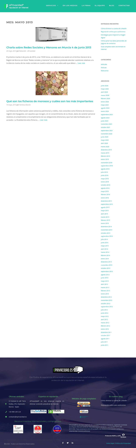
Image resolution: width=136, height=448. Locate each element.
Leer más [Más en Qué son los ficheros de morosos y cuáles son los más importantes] (43, 120)
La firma (86, 5)
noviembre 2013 (106, 265)
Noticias (103, 68)
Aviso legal (110, 443)
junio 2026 (104, 86)
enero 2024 (105, 111)
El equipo (100, 5)
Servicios (53, 5)
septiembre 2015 (107, 204)
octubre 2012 (105, 303)
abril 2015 (104, 214)
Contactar (124, 5)
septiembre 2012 (107, 307)
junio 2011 (104, 345)
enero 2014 (105, 259)
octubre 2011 (105, 335)
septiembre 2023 (107, 115)
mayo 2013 (105, 281)
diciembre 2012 (106, 297)
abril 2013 (104, 284)
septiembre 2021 (107, 131)
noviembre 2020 (106, 134)
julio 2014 (104, 239)
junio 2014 (104, 243)
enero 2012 (105, 329)
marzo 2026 (105, 95)
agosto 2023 (105, 118)
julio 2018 (104, 172)
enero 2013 (105, 294)
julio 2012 (104, 310)
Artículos (104, 64)
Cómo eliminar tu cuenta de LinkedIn (114, 28)
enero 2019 (105, 159)
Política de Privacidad (123, 443)
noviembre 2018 (106, 163)
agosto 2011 (105, 339)
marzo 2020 (105, 147)
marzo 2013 (105, 287)
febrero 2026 (105, 98)
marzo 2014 (105, 252)
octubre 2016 (105, 185)
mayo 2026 (105, 89)
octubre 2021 (105, 127)
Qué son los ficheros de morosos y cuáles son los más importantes (49, 101)
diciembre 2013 (106, 262)
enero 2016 (105, 198)
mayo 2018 (105, 179)
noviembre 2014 (106, 230)
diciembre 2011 (106, 332)
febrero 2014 (105, 255)
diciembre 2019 (106, 150)
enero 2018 (105, 182)
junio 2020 (104, 137)
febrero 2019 (105, 156)
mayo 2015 (105, 211)
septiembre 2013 (107, 271)
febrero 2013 (105, 291)
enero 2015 (105, 223)
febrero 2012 (105, 326)
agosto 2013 (105, 275)
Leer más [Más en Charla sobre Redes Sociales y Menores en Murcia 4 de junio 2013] (81, 63)
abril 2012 (104, 319)
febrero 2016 (105, 195)
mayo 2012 (105, 316)
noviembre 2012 (106, 300)
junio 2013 (104, 278)
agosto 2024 (105, 108)
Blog (111, 5)
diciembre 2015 (106, 201)
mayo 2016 (105, 191)
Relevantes (104, 71)
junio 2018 (104, 175)
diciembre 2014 (106, 227)
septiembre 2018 (107, 166)
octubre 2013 (105, 268)
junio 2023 (104, 121)
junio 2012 (104, 313)
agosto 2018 (105, 169)
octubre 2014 (105, 233)
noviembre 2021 (106, 124)
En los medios (70, 5)
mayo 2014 (105, 246)
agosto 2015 (105, 207)
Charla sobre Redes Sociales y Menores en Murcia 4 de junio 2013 (48, 47)
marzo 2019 (105, 153)
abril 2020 (104, 143)
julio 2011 (104, 342)
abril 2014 (104, 249)
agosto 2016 (105, 188)
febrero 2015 (105, 220)
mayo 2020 (105, 140)
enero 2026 (105, 102)
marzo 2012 (105, 323)
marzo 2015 (105, 217)
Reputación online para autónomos (113, 32)
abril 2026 (104, 92)
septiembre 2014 (107, 236)
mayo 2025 (105, 105)
